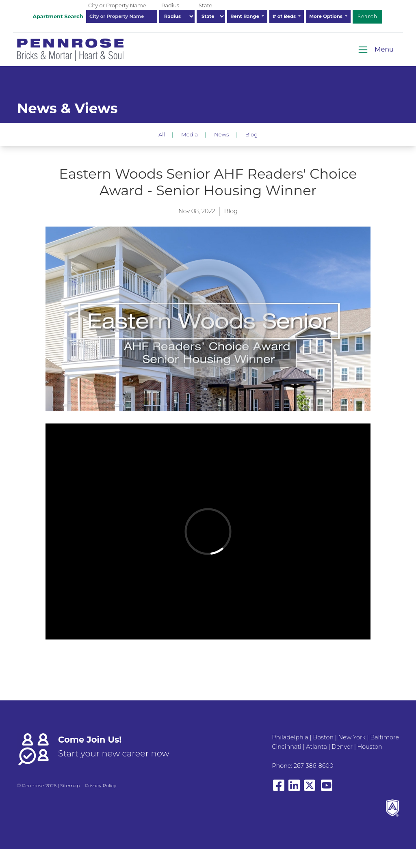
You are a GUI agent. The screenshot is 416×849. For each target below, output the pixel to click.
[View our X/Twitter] (311, 789)
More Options (326, 16)
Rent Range (245, 16)
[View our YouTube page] (326, 789)
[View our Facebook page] (278, 789)
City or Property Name (117, 5)
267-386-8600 (313, 765)
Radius (170, 5)
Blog (251, 134)
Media (189, 134)
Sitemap (70, 786)
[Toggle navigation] (375, 49)
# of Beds (285, 16)
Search (367, 16)
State (205, 5)
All (161, 134)
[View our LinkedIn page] (294, 789)
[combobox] (121, 16)
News (221, 134)
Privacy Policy (100, 786)
